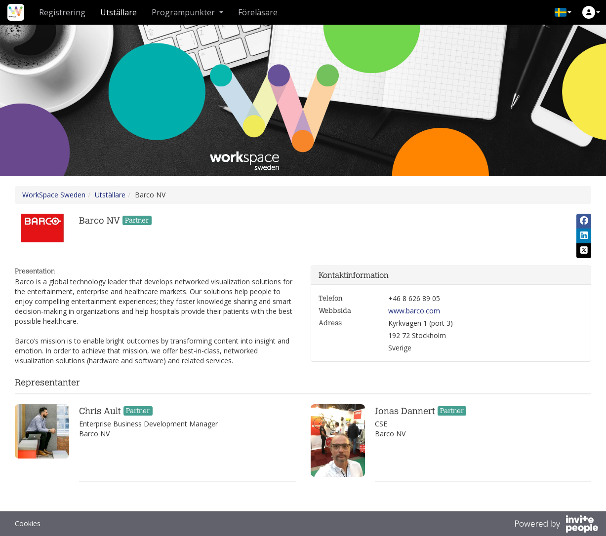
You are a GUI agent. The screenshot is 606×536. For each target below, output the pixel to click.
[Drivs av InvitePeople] (556, 525)
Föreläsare (258, 12)
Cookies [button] (27, 523)
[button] (563, 12)
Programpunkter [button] (187, 12)
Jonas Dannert (405, 411)
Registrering (62, 12)
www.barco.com (414, 310)
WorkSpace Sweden (53, 194)
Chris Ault (100, 411)
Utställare (118, 12)
